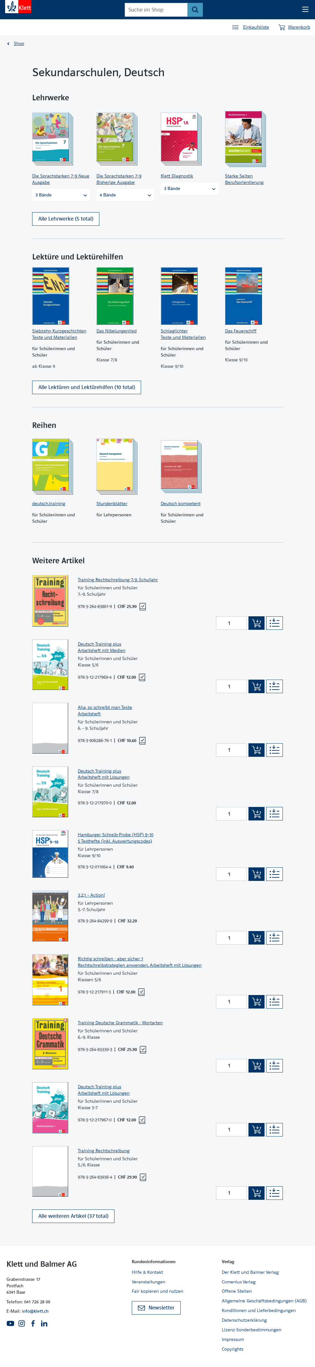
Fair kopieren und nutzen (157, 1291)
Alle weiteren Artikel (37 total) (73, 1219)
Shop (19, 43)
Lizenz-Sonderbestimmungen (251, 1330)
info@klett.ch (35, 1311)
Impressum (233, 1339)
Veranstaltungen (148, 1282)
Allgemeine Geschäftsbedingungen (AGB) (264, 1301)
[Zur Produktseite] (59, 137)
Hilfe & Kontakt (147, 1272)
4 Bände (125, 195)
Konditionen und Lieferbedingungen (259, 1310)
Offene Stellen (237, 1291)
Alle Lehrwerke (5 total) (65, 220)
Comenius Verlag (239, 1282)
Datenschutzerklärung (244, 1320)
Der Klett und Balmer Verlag (250, 1272)
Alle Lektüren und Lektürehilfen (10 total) (86, 391)
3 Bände (61, 195)
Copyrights (232, 1349)
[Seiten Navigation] (305, 9)
